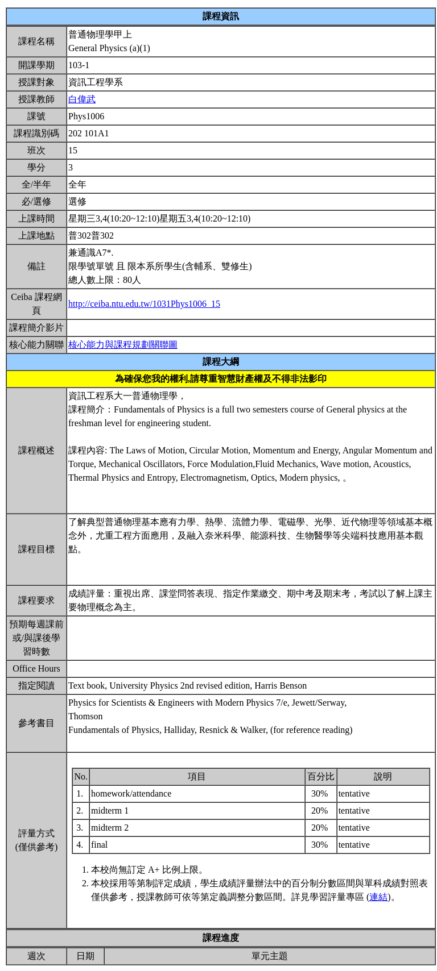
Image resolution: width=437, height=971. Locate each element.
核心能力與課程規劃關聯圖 (123, 344)
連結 (378, 897)
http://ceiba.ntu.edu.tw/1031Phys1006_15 (144, 304)
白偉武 (82, 99)
